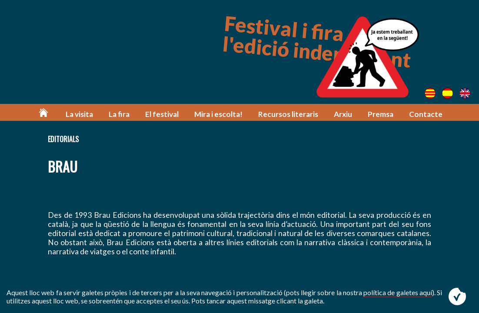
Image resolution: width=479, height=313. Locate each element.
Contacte (425, 114)
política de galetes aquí (397, 292)
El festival (162, 114)
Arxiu (343, 114)
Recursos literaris (288, 114)
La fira (119, 114)
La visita (79, 114)
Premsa (380, 114)
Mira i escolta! (218, 114)
